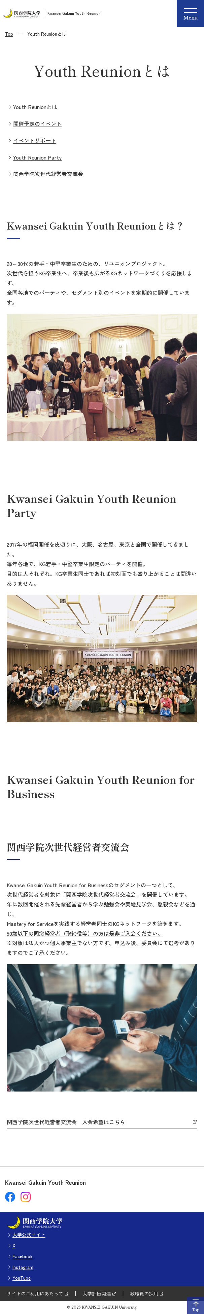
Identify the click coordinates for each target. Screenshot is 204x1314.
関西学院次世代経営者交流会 (48, 174)
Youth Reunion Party (37, 157)
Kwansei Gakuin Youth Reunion (74, 13)
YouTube (21, 1277)
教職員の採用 (144, 1293)
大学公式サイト (28, 1234)
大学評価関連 (96, 1293)
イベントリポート (34, 140)
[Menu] (190, 13)
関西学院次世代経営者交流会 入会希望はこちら (66, 1122)
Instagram (22, 1267)
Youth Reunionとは (35, 107)
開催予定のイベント (37, 123)
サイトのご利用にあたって (35, 1293)
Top (9, 33)
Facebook (22, 1256)
